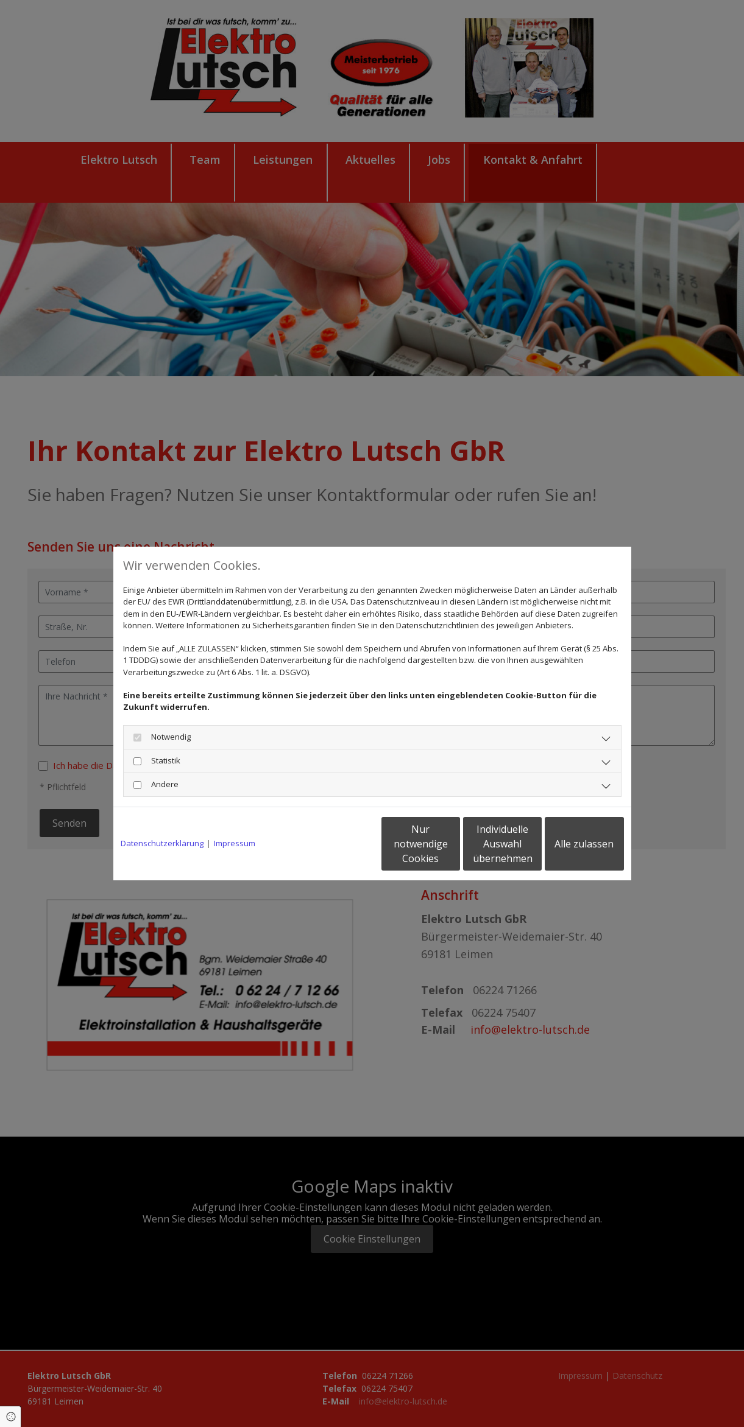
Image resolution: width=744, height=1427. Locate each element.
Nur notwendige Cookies (336, 844)
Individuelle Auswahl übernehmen (451, 843)
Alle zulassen (567, 843)
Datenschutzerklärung (162, 843)
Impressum (234, 843)
